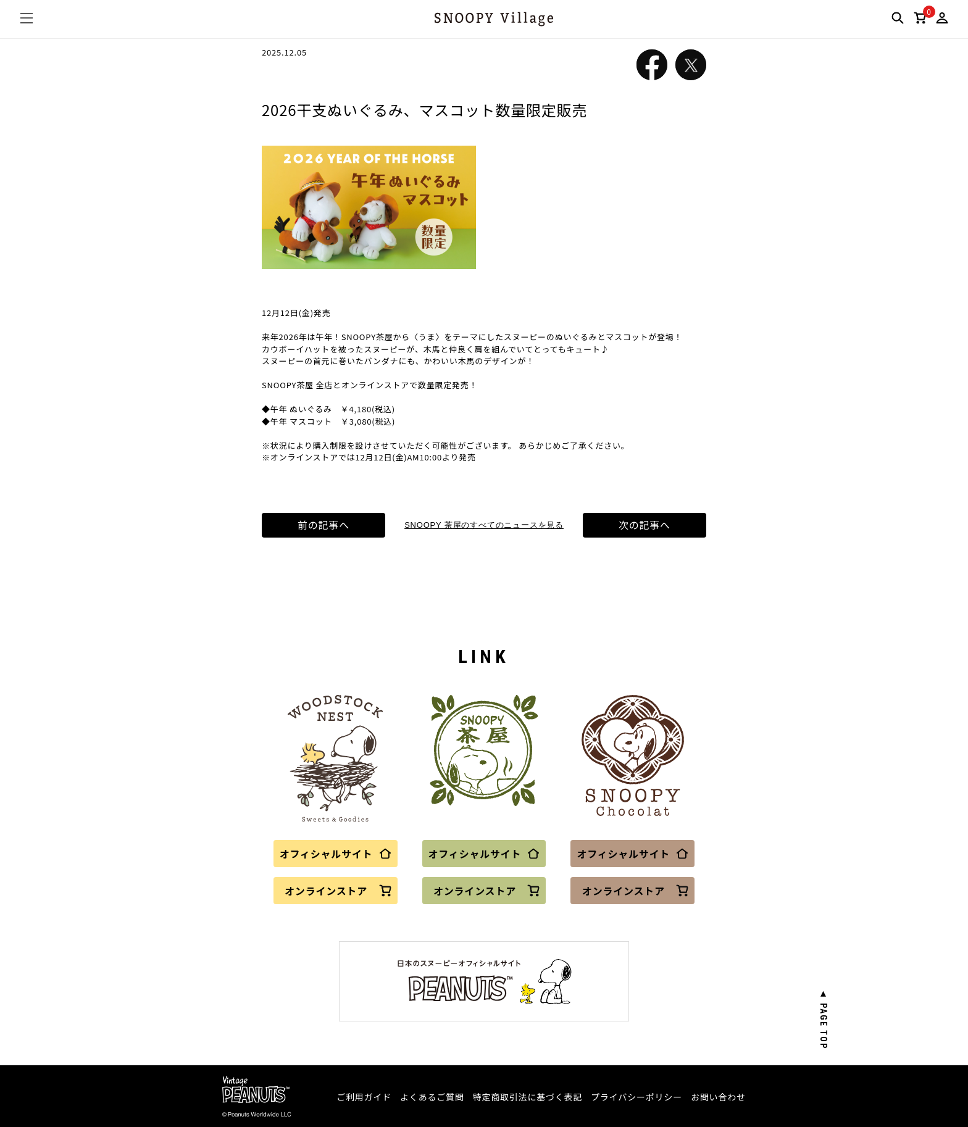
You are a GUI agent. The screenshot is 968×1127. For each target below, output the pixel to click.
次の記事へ (644, 525)
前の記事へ (323, 525)
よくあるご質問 (432, 1097)
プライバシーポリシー (636, 1097)
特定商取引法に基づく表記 (528, 1097)
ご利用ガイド (363, 1097)
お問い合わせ (718, 1097)
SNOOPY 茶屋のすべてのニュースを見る (484, 525)
